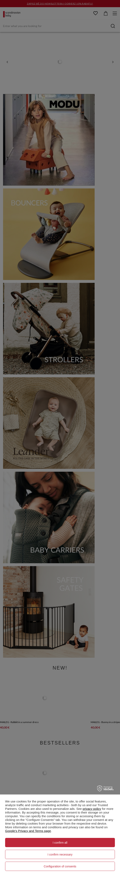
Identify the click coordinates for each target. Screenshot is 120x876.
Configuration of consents (60, 866)
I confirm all (60, 842)
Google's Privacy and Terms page (28, 831)
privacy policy (92, 808)
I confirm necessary (60, 854)
